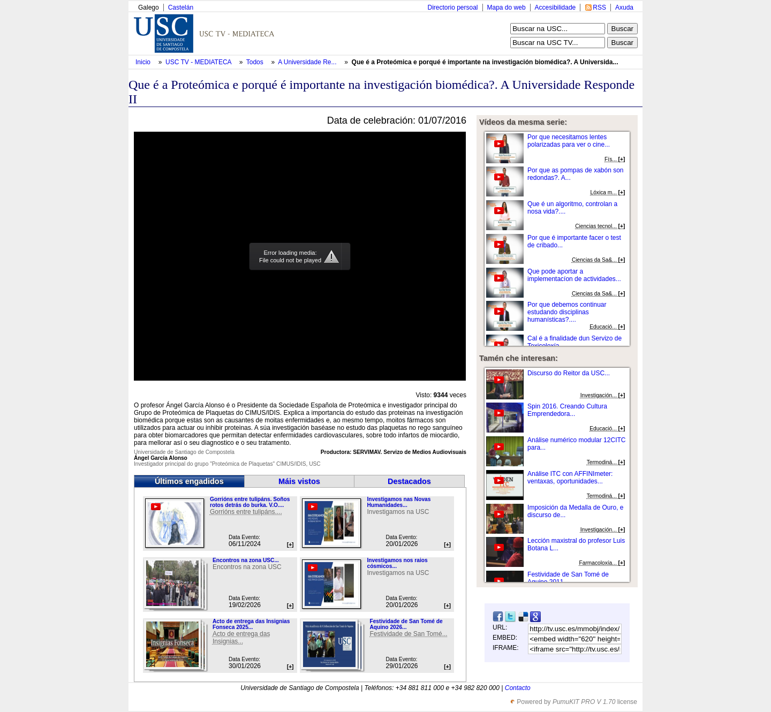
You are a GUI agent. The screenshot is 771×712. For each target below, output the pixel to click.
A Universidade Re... (307, 62)
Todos (255, 62)
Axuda (624, 7)
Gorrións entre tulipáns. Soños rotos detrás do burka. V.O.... (250, 502)
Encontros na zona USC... (246, 560)
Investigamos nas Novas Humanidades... (398, 502)
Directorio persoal (452, 7)
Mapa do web (506, 7)
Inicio (143, 62)
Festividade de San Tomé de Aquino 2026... (405, 624)
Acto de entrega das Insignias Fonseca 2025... (251, 624)
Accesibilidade (555, 7)
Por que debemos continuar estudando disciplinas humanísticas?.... (566, 312)
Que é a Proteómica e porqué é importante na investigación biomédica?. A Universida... (485, 62)
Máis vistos (299, 481)
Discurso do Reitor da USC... (568, 373)
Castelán (180, 7)
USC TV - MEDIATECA (199, 62)
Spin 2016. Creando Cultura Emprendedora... (567, 410)
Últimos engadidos (189, 481)
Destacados (409, 481)
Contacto (518, 688)
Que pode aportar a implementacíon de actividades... (574, 275)
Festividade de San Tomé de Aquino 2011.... (568, 578)
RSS (599, 7)
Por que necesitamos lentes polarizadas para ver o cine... (568, 140)
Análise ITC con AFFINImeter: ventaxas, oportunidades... (570, 477)
